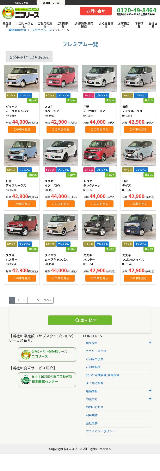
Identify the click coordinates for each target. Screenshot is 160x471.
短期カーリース (51, 2)
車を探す (7, 24)
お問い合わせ (94, 407)
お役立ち (153, 24)
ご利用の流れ (45, 24)
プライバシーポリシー (100, 431)
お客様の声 (124, 24)
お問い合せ (96, 10)
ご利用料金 (63, 24)
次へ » (47, 300)
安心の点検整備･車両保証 (102, 375)
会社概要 (92, 423)
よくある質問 (106, 24)
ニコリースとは (24, 24)
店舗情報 (139, 24)
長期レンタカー (22, 3)
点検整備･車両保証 (83, 24)
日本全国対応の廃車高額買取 (48, 379)
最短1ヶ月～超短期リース (48, 354)
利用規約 (92, 415)
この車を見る (22, 129)
